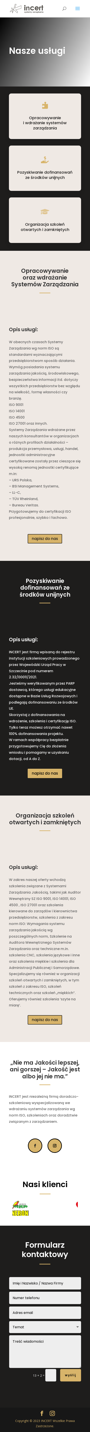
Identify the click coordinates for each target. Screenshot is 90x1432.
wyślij (70, 1375)
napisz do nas (45, 538)
